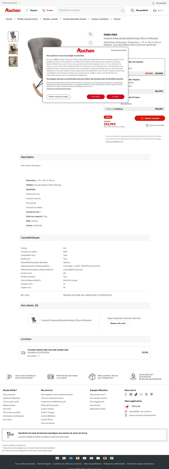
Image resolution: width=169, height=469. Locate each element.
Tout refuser (96, 97)
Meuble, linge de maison (27, 19)
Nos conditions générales (25, 464)
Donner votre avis (118, 323)
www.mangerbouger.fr (44, 451)
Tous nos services (48, 423)
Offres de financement (50, 405)
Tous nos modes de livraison (52, 398)
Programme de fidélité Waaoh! (53, 402)
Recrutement (95, 405)
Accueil (9, 19)
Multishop (118, 109)
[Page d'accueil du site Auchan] (13, 10)
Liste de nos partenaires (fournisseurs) (58, 89)
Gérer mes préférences (92, 464)
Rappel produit (9, 405)
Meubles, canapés (50, 19)
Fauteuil (117, 19)
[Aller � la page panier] (158, 10)
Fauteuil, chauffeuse (100, 19)
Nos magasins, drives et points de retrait (57, 394)
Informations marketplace (13, 416)
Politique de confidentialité (114, 464)
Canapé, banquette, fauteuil (74, 19)
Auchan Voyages (47, 412)
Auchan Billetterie (48, 416)
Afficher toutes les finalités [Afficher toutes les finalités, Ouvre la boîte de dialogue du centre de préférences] (58, 97)
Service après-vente (11, 402)
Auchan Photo (47, 419)
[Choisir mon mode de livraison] (12, 3)
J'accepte (115, 97)
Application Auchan (98, 409)
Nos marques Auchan (98, 398)
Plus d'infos (35, 356)
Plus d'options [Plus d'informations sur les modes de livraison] (126, 103)
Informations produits (11, 412)
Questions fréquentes (11, 398)
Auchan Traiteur (47, 409)
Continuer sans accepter (118, 50)
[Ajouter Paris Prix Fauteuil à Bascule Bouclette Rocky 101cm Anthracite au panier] (150, 118)
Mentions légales (44, 464)
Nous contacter (9, 394)
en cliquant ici (20, 445)
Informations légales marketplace (140, 464)
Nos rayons (7, 419)
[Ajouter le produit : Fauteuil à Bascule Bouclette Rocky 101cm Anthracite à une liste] (154, 125)
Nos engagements (97, 402)
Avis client (7, 409)
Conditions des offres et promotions (67, 464)
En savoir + (109, 49)
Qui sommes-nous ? (98, 394)
